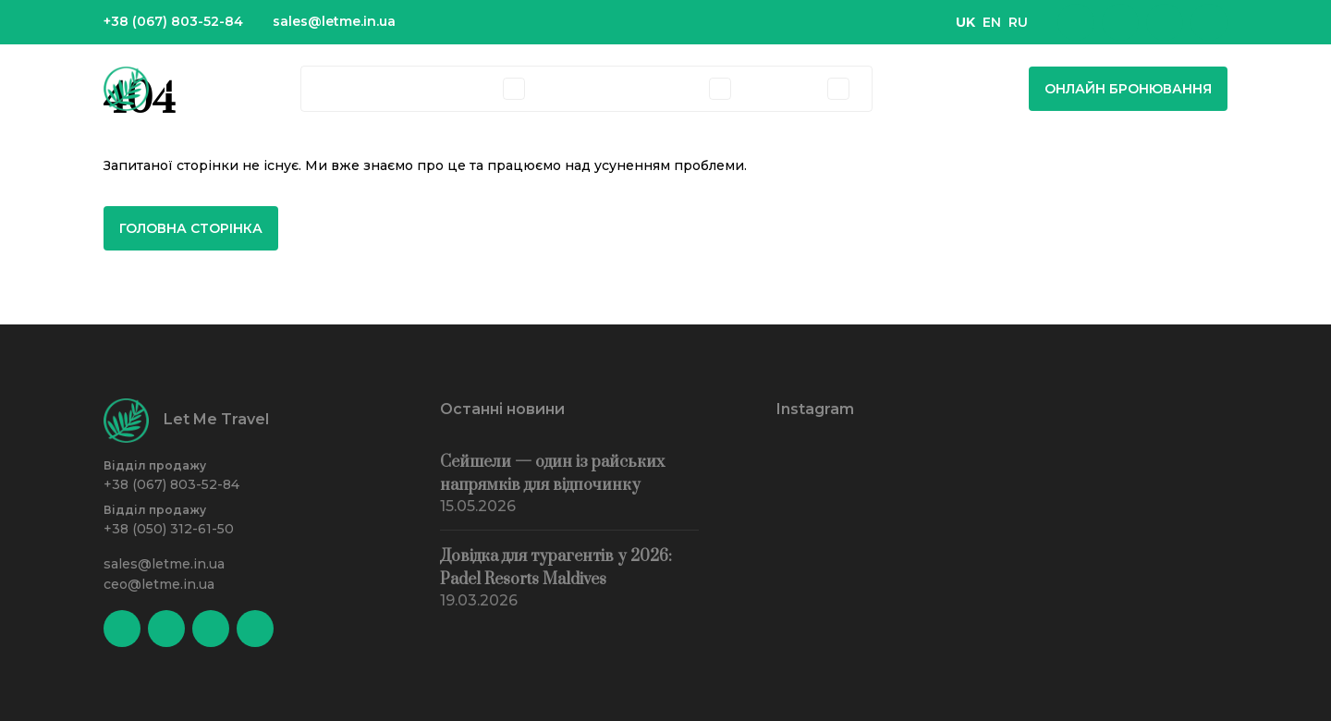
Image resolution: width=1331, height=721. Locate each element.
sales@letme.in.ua (334, 21)
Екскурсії (580, 88)
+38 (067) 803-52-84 (173, 21)
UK (965, 22)
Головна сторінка (191, 228)
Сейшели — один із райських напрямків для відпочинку (552, 473)
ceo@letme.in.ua (159, 584)
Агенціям (786, 88)
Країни (348, 88)
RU (1018, 22)
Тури (477, 88)
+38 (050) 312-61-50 (169, 528)
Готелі (416, 88)
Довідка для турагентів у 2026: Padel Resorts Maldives (556, 568)
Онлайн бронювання (1128, 88)
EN (992, 22)
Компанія (669, 88)
